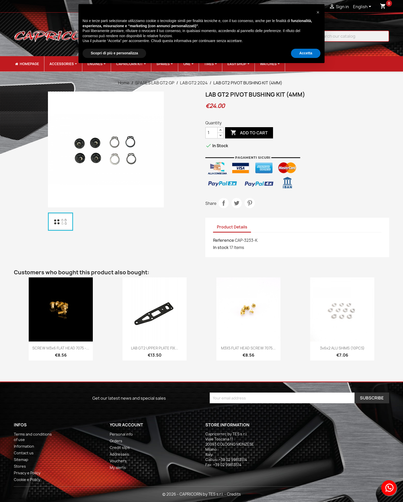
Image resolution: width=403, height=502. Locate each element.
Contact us (24, 452)
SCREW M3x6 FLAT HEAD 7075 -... (60, 348)
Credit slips (120, 447)
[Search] (348, 36)
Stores (20, 466)
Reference (223, 240)
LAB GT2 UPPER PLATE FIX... (154, 348)
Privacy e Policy (27, 472)
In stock (221, 247)
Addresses (119, 454)
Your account (126, 425)
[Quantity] (211, 132)
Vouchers (118, 460)
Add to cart (249, 132)
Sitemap (21, 459)
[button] (318, 12)
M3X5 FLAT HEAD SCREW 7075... (248, 348)
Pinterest (250, 203)
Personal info (121, 434)
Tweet (236, 203)
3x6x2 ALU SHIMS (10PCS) (342, 348)
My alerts (118, 467)
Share (223, 203)
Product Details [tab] (232, 227)
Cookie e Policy (27, 479)
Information (24, 446)
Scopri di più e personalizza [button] (114, 53)
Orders (116, 440)
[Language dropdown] (363, 7)
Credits (234, 494)
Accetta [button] (305, 53)
